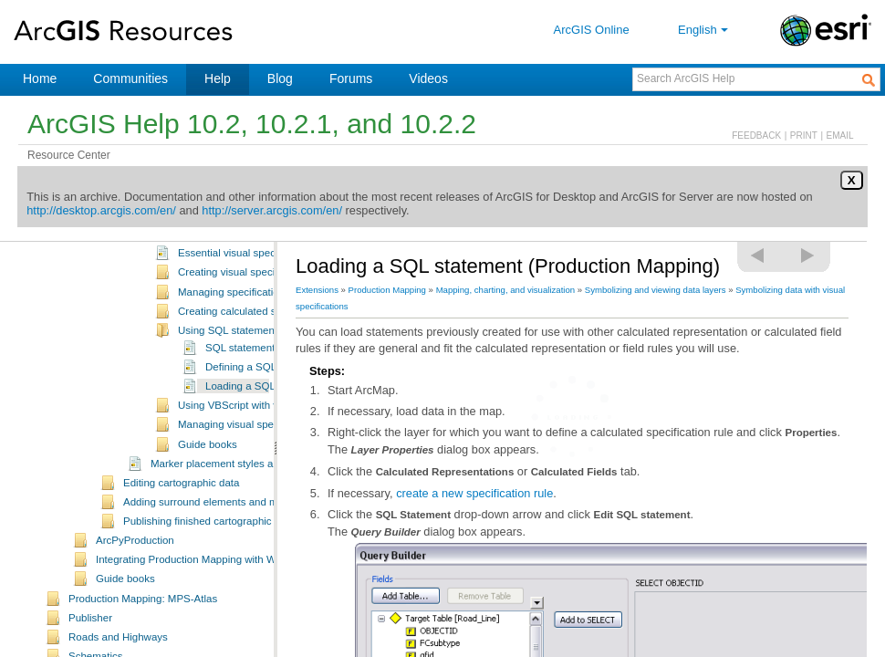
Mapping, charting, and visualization (506, 290)
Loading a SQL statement (264, 418)
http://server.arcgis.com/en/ (272, 210)
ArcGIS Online (592, 29)
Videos (428, 78)
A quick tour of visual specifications (259, 266)
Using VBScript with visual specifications (272, 438)
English (705, 29)
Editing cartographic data (181, 515)
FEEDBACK (756, 135)
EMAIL (840, 135)
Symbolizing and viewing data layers (655, 290)
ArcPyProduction (135, 573)
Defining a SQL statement (265, 399)
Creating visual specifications (246, 304)
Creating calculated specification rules (266, 344)
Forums (350, 78)
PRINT (803, 135)
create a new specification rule (474, 493)
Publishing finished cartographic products (219, 553)
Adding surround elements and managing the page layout (256, 534)
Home (40, 78)
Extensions (317, 290)
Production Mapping (387, 290)
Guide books (207, 477)
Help (217, 78)
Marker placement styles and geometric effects (259, 496)
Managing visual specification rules (259, 457)
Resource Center (68, 155)
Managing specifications (234, 324)
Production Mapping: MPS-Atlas (142, 631)
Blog (280, 78)
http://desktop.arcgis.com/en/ (101, 210)
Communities (130, 78)
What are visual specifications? (250, 247)
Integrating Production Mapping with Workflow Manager (225, 592)
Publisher (90, 650)
